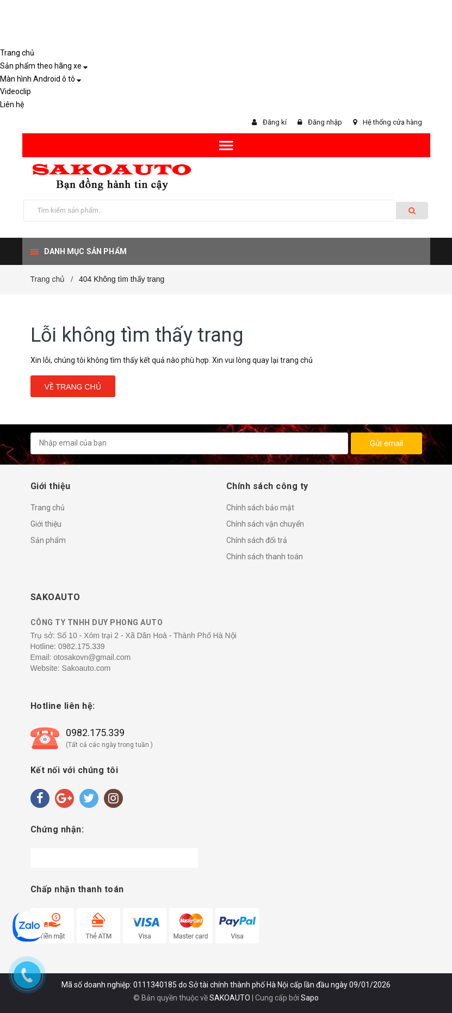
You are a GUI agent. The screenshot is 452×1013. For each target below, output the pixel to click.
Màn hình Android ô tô (37, 79)
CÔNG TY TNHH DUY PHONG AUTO (96, 622)
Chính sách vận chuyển (265, 524)
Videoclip (15, 91)
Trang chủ (17, 52)
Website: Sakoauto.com (70, 668)
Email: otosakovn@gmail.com (80, 657)
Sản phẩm (48, 540)
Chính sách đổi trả (256, 540)
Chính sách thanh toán (264, 556)
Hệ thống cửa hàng (392, 122)
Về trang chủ (73, 386)
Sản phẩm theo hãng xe (41, 65)
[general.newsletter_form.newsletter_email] (189, 443)
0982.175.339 (81, 646)
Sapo (310, 997)
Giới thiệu (45, 524)
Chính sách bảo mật (260, 507)
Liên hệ (12, 104)
